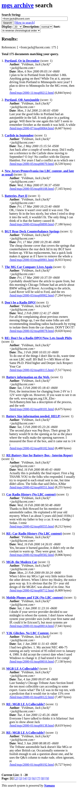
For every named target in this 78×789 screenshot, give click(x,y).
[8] (43, 778)
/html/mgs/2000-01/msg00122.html (31, 697)
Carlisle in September (19, 135)
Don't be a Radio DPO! (20, 302)
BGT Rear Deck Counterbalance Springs (32, 231)
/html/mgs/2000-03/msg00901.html (31, 259)
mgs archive (18, 5)
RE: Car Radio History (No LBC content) (34, 533)
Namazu (49, 785)
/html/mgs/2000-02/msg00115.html (31, 370)
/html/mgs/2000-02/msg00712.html (31, 590)
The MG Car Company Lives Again (29, 267)
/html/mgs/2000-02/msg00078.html (31, 331)
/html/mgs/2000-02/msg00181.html (31, 409)
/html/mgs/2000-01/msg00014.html (31, 626)
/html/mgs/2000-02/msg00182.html (31, 448)
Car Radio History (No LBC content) (31, 494)
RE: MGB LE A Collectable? (25, 704)
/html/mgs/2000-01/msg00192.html (31, 764)
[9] (47, 778)
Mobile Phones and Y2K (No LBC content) (34, 597)
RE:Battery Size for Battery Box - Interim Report (39, 455)
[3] (21, 778)
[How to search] (25, 22)
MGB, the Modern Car (21, 562)
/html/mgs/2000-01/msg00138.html (31, 725)
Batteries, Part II (16, 195)
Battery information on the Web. (28, 377)
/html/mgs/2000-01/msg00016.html (31, 661)
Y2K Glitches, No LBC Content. (27, 633)
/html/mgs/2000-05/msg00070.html (31, 164)
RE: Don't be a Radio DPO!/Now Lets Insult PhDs (38, 338)
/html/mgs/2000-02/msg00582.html (31, 555)
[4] (25, 778)
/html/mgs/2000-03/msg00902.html (31, 295)
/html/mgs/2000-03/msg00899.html (31, 224)
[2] (16, 778)
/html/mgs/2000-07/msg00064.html (31, 128)
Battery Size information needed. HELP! (33, 416)
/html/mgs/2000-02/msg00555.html (31, 526)
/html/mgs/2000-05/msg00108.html (31, 188)
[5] (29, 778)
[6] (34, 778)
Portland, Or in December (22, 60)
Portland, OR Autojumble (22, 100)
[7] (38, 778)
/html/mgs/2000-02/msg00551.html (31, 487)
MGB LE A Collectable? (22, 668)
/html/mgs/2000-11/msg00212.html (31, 92)
